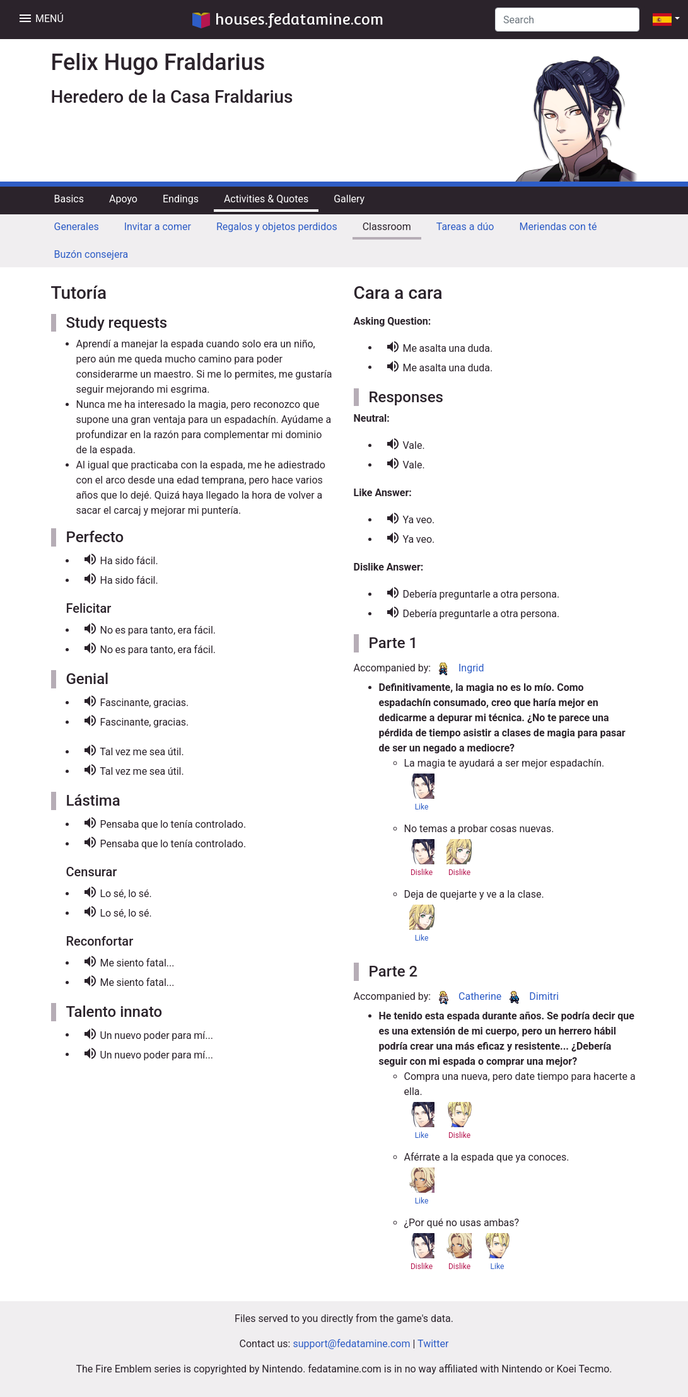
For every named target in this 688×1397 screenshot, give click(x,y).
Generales (76, 227)
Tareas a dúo (465, 227)
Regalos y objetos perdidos (276, 227)
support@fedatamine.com (351, 1344)
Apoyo (123, 199)
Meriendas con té (558, 227)
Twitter (432, 1344)
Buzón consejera (91, 254)
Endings (181, 199)
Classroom (387, 227)
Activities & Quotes (266, 199)
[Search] (567, 20)
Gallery (349, 199)
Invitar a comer (157, 227)
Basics (69, 199)
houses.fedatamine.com (287, 19)
